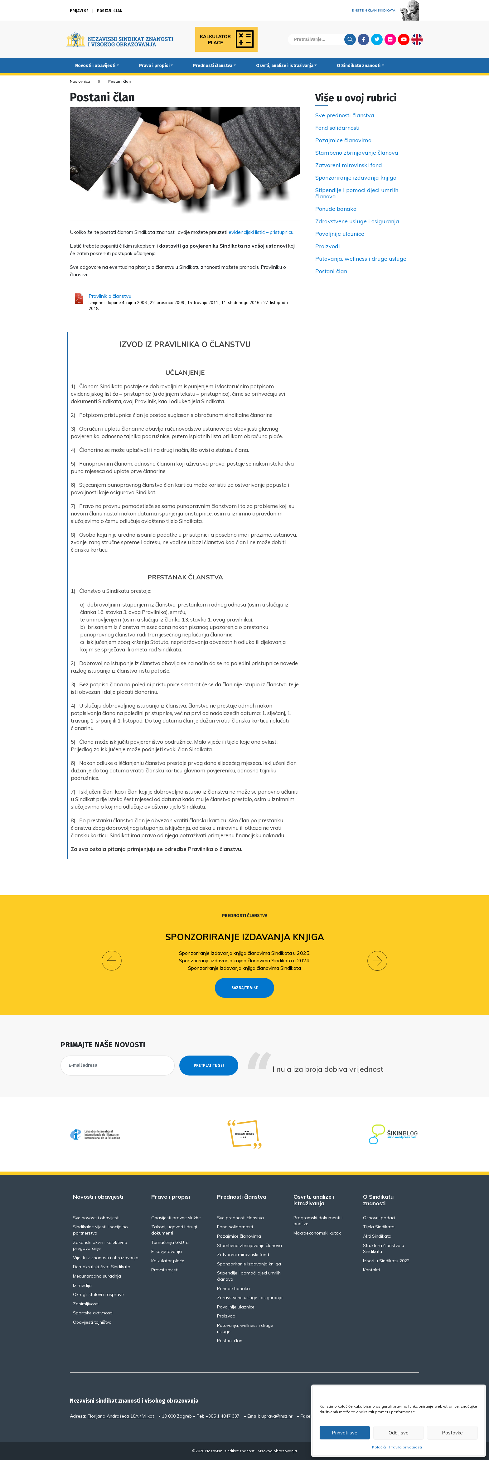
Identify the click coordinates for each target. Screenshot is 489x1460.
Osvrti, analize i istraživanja (284, 65)
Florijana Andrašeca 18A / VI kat (121, 1416)
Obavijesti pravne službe (176, 1218)
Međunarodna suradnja (97, 1276)
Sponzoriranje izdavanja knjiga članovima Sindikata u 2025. (244, 953)
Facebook (363, 39)
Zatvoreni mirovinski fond (348, 165)
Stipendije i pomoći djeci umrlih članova (356, 193)
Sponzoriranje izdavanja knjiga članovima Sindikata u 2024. (244, 960)
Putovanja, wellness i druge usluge (360, 259)
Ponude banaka (336, 209)
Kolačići (379, 1447)
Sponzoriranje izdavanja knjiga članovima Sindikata (244, 968)
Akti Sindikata (377, 1236)
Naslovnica (80, 81)
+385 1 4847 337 (223, 1416)
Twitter (377, 39)
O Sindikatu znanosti (358, 65)
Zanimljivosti (86, 1304)
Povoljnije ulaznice (339, 234)
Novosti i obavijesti (95, 65)
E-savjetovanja (166, 1251)
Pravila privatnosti (405, 1447)
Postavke (452, 1433)
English (417, 39)
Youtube (403, 39)
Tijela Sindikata (379, 1227)
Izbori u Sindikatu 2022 (386, 1261)
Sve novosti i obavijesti (96, 1218)
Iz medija (82, 1285)
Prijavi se (79, 11)
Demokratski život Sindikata (101, 1266)
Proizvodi (327, 246)
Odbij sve (399, 1433)
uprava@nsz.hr (277, 1416)
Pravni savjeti (164, 1270)
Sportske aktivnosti (93, 1313)
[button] (112, 961)
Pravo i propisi (154, 65)
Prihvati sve (344, 1433)
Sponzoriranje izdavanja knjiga (356, 178)
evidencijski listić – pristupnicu (261, 232)
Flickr (390, 39)
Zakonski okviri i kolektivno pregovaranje (100, 1245)
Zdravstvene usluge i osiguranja (357, 221)
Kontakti (371, 1270)
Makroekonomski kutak (317, 1233)
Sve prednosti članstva (344, 115)
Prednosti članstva (212, 65)
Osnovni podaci (379, 1218)
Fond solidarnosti (337, 128)
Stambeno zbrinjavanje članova (356, 153)
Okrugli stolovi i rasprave (98, 1294)
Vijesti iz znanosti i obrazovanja (105, 1257)
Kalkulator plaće (167, 1261)
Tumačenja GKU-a (170, 1242)
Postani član (110, 11)
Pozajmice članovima (343, 140)
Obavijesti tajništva (92, 1322)
